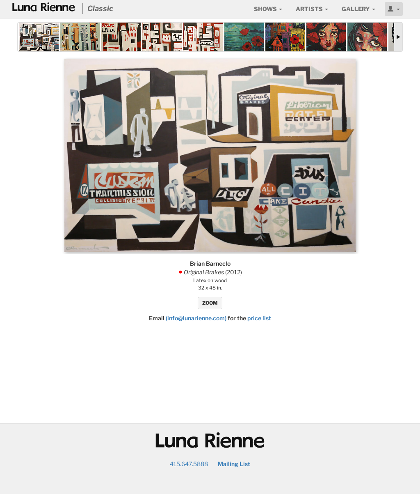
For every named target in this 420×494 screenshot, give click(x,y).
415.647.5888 (189, 463)
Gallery (358, 8)
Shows (268, 8)
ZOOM (210, 303)
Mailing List (234, 463)
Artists (312, 8)
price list (259, 318)
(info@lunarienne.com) (196, 318)
